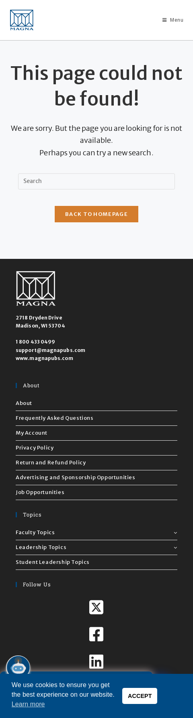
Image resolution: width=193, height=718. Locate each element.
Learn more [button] (28, 704)
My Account (31, 432)
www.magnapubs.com (44, 358)
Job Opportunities (40, 492)
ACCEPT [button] (140, 696)
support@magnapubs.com (50, 350)
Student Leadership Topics (53, 562)
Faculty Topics (96, 532)
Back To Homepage (96, 214)
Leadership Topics (96, 547)
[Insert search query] (96, 181)
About (24, 403)
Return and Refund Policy (51, 462)
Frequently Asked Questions (55, 418)
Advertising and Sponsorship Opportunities (76, 477)
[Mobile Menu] (169, 19)
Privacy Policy (34, 447)
